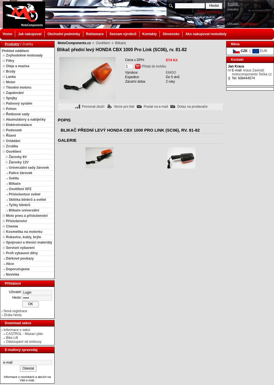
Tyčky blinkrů (19, 205)
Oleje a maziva (17, 66)
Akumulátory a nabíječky (26, 119)
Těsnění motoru (18, 87)
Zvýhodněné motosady (24, 55)
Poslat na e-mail (156, 107)
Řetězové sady (17, 114)
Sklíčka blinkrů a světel (27, 200)
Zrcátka (12, 146)
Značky (27, 44)
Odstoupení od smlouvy (23, 342)
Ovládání (13, 141)
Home (7, 34)
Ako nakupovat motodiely (205, 34)
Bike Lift (12, 338)
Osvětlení (13, 152)
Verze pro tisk (124, 107)
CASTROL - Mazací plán (24, 334)
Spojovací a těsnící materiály (29, 242)
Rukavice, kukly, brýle (23, 237)
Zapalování (15, 93)
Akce (10, 264)
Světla (14, 178)
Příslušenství (16, 221)
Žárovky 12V (19, 162)
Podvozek (14, 130)
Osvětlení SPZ (20, 189)
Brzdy (10, 71)
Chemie (12, 226)
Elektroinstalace (19, 125)
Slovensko (171, 34)
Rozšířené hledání (209, 11)
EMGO (171, 73)
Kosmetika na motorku (24, 232)
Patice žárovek (20, 173)
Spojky (11, 98)
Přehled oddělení (15, 51)
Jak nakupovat (29, 34)
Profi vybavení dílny (22, 253)
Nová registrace (15, 311)
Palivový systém (19, 103)
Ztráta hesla (12, 315)
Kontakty (149, 34)
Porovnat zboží (93, 107)
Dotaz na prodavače (192, 107)
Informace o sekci (17, 330)
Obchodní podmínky (64, 34)
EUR (259, 51)
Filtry (10, 61)
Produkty (12, 44)
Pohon (11, 109)
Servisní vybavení (20, 248)
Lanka (11, 77)
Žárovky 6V (18, 157)
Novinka (12, 274)
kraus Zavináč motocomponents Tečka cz (252, 72)
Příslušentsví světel (24, 194)
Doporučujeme (18, 269)
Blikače (15, 184)
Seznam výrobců (122, 34)
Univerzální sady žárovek (29, 168)
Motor (10, 82)
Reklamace (95, 34)
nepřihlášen (249, 24)
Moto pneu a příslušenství (27, 216)
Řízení (11, 136)
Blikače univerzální (24, 210)
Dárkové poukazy (20, 258)
